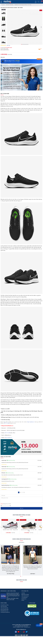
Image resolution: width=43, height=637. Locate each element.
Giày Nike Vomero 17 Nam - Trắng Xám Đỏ (10, 529)
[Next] (41, 526)
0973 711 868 (6, 423)
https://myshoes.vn (30, 421)
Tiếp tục (21, 508)
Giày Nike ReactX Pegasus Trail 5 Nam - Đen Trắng (28, 530)
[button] (41, 27)
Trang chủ (3, 4)
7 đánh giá (8, 45)
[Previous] (1, 526)
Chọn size (3, 57)
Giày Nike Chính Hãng (9, 4)
